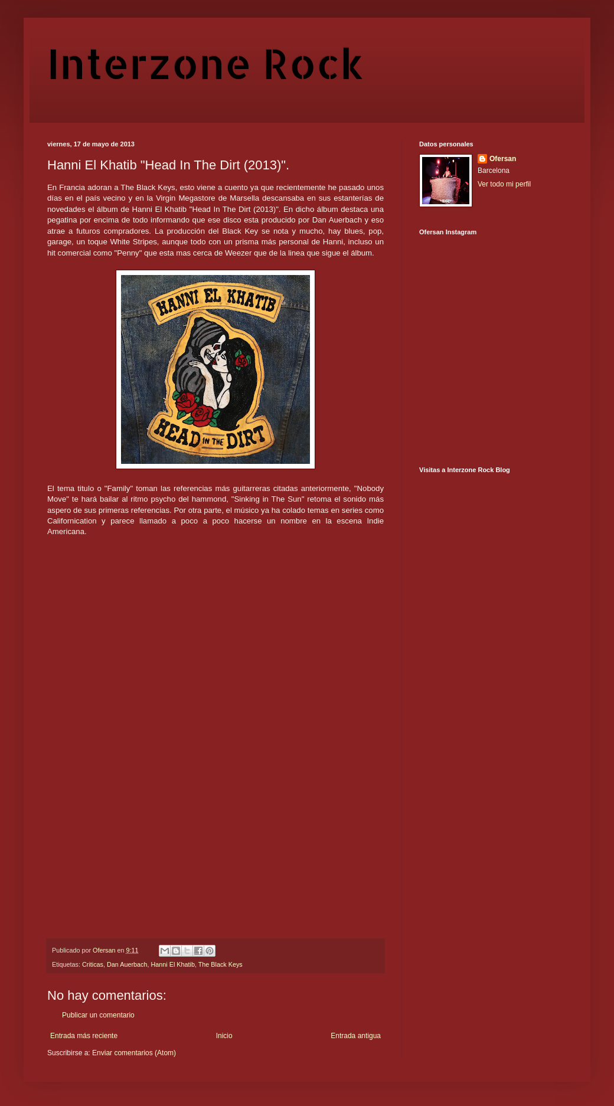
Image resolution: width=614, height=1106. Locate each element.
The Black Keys (220, 964)
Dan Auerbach (127, 964)
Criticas (92, 964)
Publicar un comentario (98, 1015)
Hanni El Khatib (172, 964)
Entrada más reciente (83, 1036)
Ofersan (502, 159)
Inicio (224, 1036)
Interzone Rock (205, 63)
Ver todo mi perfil (504, 184)
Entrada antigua (356, 1036)
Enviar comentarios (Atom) (134, 1053)
